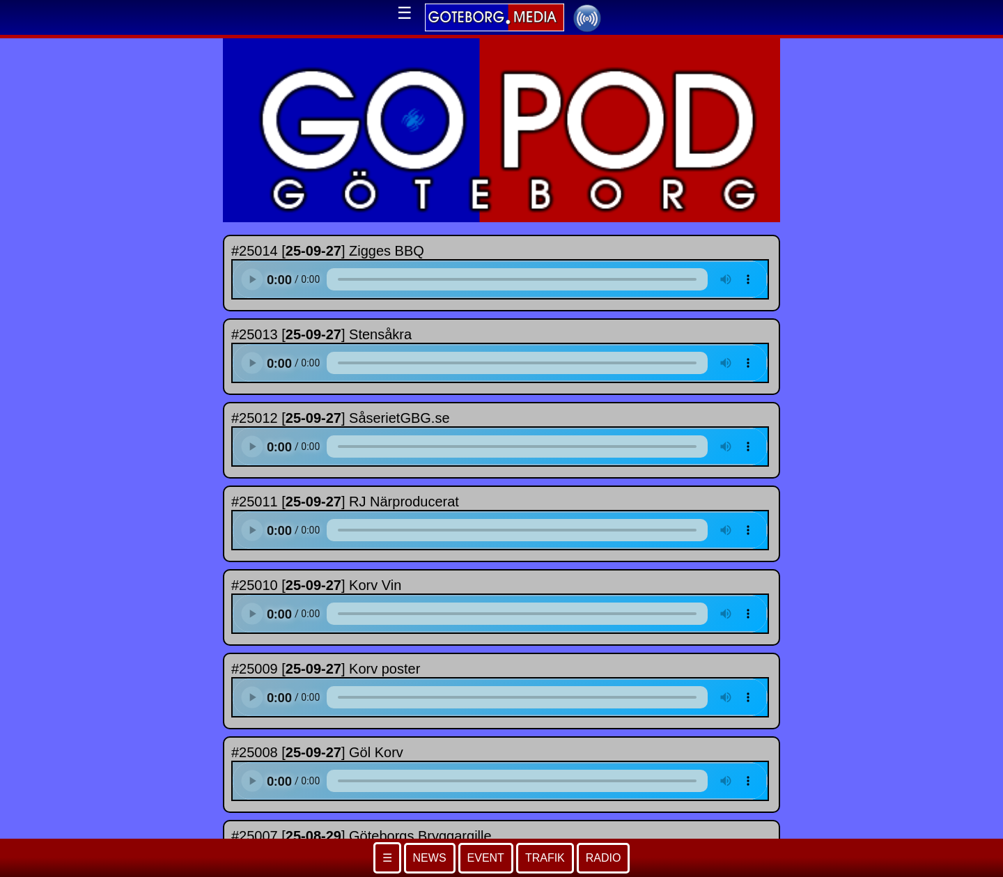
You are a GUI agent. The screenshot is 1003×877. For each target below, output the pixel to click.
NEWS (429, 858)
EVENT (485, 858)
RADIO (603, 858)
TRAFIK (545, 858)
